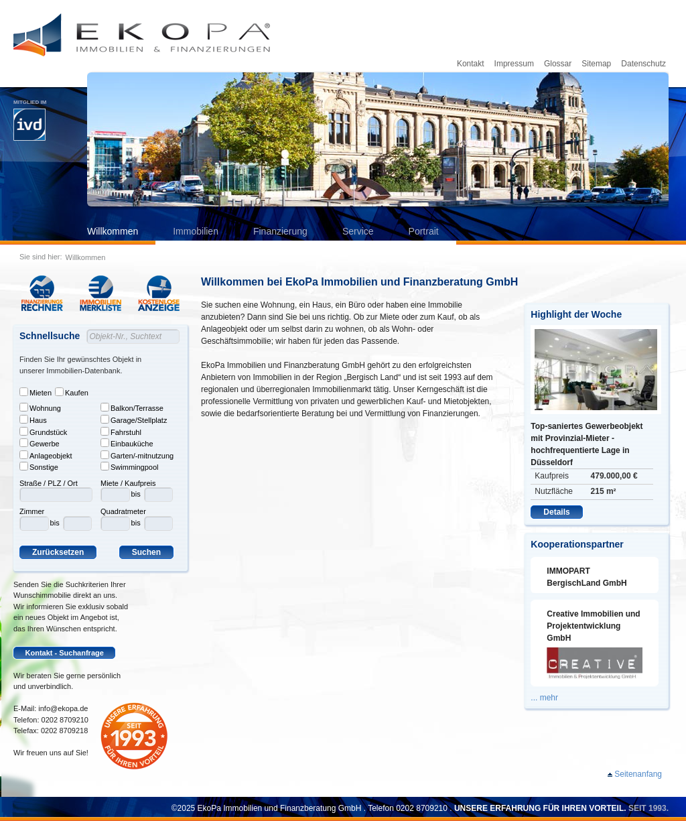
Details (556, 512)
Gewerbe (39, 443)
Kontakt (470, 63)
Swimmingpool (129, 466)
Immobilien (195, 231)
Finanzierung (280, 231)
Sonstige (38, 466)
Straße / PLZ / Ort (48, 483)
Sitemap (596, 63)
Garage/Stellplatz (133, 419)
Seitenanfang (638, 774)
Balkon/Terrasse (131, 407)
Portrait (424, 231)
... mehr (544, 697)
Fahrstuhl (120, 431)
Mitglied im (29, 120)
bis (55, 523)
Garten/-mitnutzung (137, 455)
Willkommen (112, 231)
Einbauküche (126, 443)
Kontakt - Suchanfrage (64, 653)
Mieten (35, 392)
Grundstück (43, 431)
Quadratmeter (123, 511)
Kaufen (71, 392)
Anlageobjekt (45, 455)
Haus (33, 419)
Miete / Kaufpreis (128, 483)
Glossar (557, 63)
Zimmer (31, 511)
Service (358, 231)
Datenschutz (643, 63)
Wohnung (40, 407)
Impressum (514, 63)
